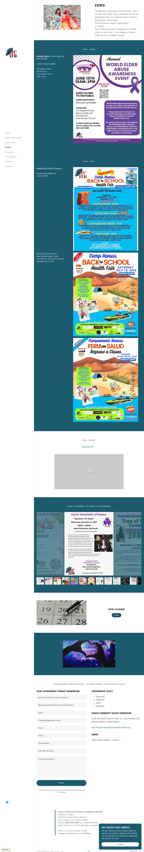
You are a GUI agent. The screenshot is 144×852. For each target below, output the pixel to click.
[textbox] (61, 697)
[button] (120, 740)
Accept (120, 844)
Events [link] (8, 147)
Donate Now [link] (10, 143)
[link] (11, 53)
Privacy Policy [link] (73, 790)
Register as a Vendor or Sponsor (49, 168)
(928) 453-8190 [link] (97, 727)
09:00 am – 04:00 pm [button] (111, 740)
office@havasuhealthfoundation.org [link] (117, 727)
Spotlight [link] (9, 166)
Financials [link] (9, 152)
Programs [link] (9, 162)
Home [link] (7, 133)
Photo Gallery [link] (11, 157)
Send (61, 783)
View (116, 615)
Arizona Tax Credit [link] (13, 138)
